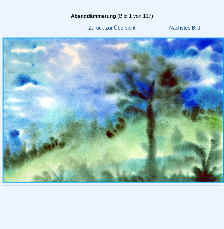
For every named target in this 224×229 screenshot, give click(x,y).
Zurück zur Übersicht (112, 28)
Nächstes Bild (184, 28)
